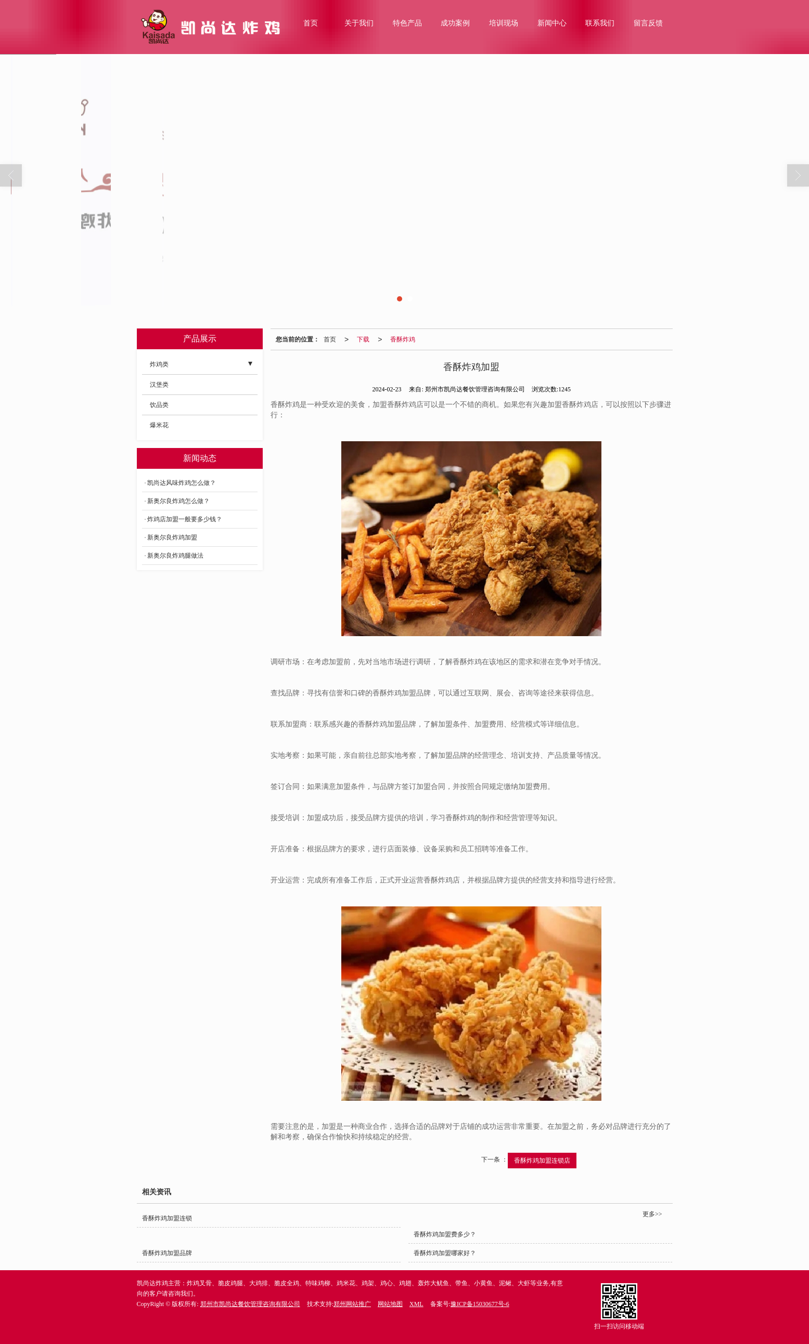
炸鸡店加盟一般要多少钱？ (184, 519)
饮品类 (159, 405)
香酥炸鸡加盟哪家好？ (445, 1253)
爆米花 (159, 425)
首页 (310, 23)
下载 (363, 339)
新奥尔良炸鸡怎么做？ (178, 501)
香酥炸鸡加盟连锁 (167, 1218)
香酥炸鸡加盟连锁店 (542, 1160)
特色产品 (407, 23)
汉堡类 (159, 384)
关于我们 (359, 23)
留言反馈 (648, 23)
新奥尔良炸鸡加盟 (172, 537)
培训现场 (503, 23)
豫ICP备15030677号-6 (480, 1304)
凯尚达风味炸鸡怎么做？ (181, 482)
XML (416, 1304)
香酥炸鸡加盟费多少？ (445, 1234)
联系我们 (599, 23)
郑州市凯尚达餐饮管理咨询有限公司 (250, 1304)
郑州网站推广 (352, 1304)
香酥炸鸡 (402, 339)
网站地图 (390, 1304)
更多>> (652, 1214)
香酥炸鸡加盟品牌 (167, 1253)
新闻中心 (552, 23)
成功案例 (455, 23)
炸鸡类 (159, 364)
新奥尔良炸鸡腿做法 (175, 555)
